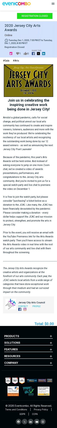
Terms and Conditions (16, 409)
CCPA (35, 414)
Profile (37, 306)
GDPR (22, 414)
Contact (23, 306)
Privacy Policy (41, 409)
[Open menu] (53, 4)
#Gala (6, 60)
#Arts (16, 60)
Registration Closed (35, 15)
